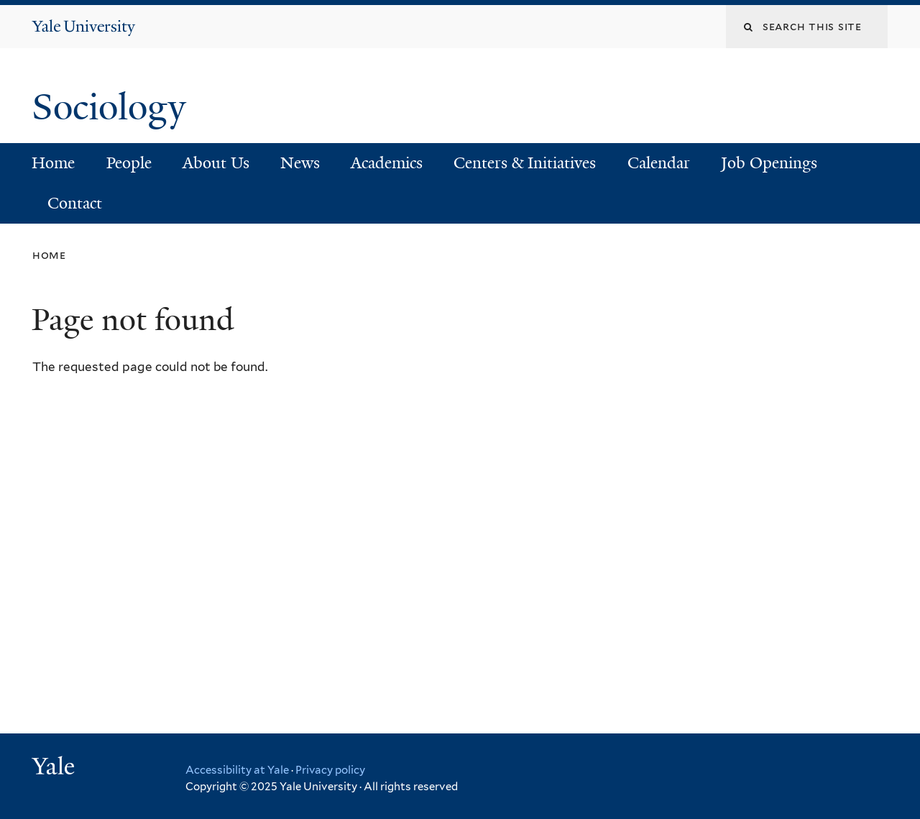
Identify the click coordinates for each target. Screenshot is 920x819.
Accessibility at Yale (237, 770)
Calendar (658, 162)
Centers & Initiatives (525, 162)
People (129, 162)
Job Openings (769, 162)
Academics (387, 162)
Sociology (114, 107)
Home (53, 162)
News (300, 162)
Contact (74, 203)
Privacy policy (330, 770)
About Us (216, 162)
